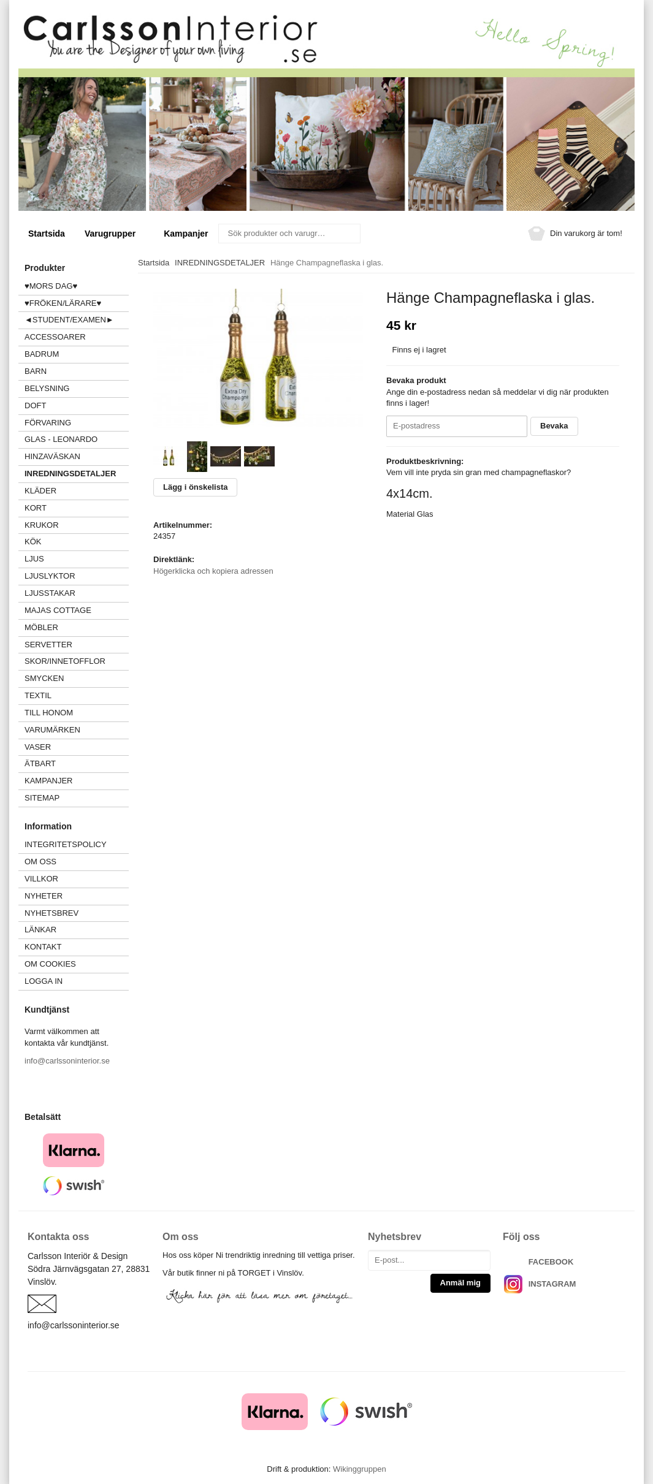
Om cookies (50, 963)
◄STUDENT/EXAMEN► (69, 319)
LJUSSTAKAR (50, 593)
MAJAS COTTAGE (58, 610)
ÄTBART (77, 763)
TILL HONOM (49, 712)
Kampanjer (186, 233)
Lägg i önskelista (195, 487)
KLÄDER (77, 490)
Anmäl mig (460, 1282)
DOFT (77, 405)
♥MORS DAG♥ (51, 286)
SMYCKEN (77, 678)
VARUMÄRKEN (77, 729)
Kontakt (43, 946)
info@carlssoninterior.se (67, 1060)
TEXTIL (77, 695)
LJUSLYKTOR (50, 575)
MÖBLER (41, 627)
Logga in (44, 981)
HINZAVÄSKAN (52, 456)
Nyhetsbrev (51, 913)
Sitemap (42, 797)
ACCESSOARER (77, 336)
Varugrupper (114, 233)
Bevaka (554, 425)
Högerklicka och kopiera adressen (213, 571)
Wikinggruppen (359, 1469)
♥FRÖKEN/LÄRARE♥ (63, 303)
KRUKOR (42, 525)
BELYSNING (47, 388)
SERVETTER (48, 644)
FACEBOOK (551, 1261)
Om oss (40, 861)
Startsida (46, 233)
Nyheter (44, 895)
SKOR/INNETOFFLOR (65, 661)
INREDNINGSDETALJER (70, 473)
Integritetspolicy (66, 844)
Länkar (40, 929)
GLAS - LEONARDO (61, 439)
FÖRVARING (48, 422)
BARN (36, 371)
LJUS (77, 558)
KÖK (33, 541)
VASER (38, 747)
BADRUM (42, 354)
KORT (36, 507)
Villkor (41, 878)
